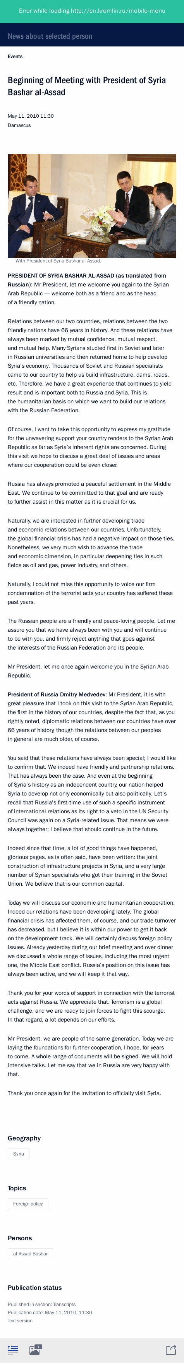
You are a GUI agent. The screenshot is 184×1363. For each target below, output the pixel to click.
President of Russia (37, 11)
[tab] (13, 1350)
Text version (20, 1320)
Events (15, 56)
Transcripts (64, 1304)
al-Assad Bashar (30, 1253)
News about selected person (50, 36)
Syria (18, 1153)
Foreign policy (28, 1203)
